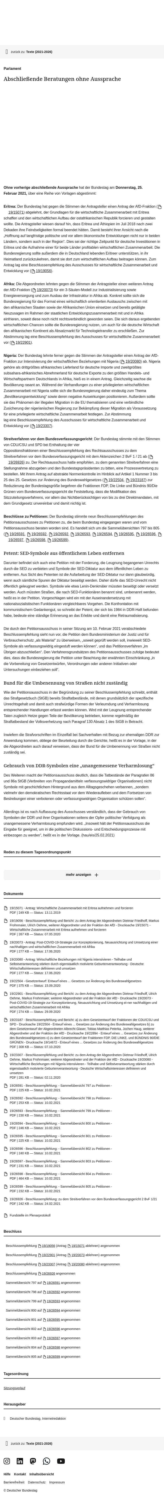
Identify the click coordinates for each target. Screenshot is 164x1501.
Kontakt (20, 1474)
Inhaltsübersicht (41, 1474)
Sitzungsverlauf (14, 1388)
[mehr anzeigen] (82, 875)
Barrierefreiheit (14, 1482)
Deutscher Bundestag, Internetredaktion (38, 1418)
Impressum (57, 1482)
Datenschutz (37, 1482)
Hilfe (7, 1474)
